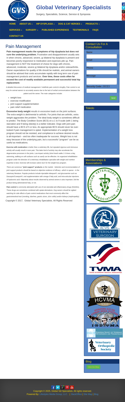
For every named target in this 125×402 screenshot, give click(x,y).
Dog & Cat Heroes (70, 24)
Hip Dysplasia (45, 24)
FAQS (95, 30)
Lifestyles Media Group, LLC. (54, 394)
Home (12, 24)
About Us (26, 24)
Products (93, 24)
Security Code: (98, 86)
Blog (96, 394)
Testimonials (81, 30)
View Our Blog (93, 367)
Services (15, 30)
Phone (89, 68)
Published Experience (55, 30)
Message (91, 76)
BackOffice (76, 394)
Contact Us (16, 36)
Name (89, 52)
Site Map (88, 394)
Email (89, 60)
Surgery (32, 30)
